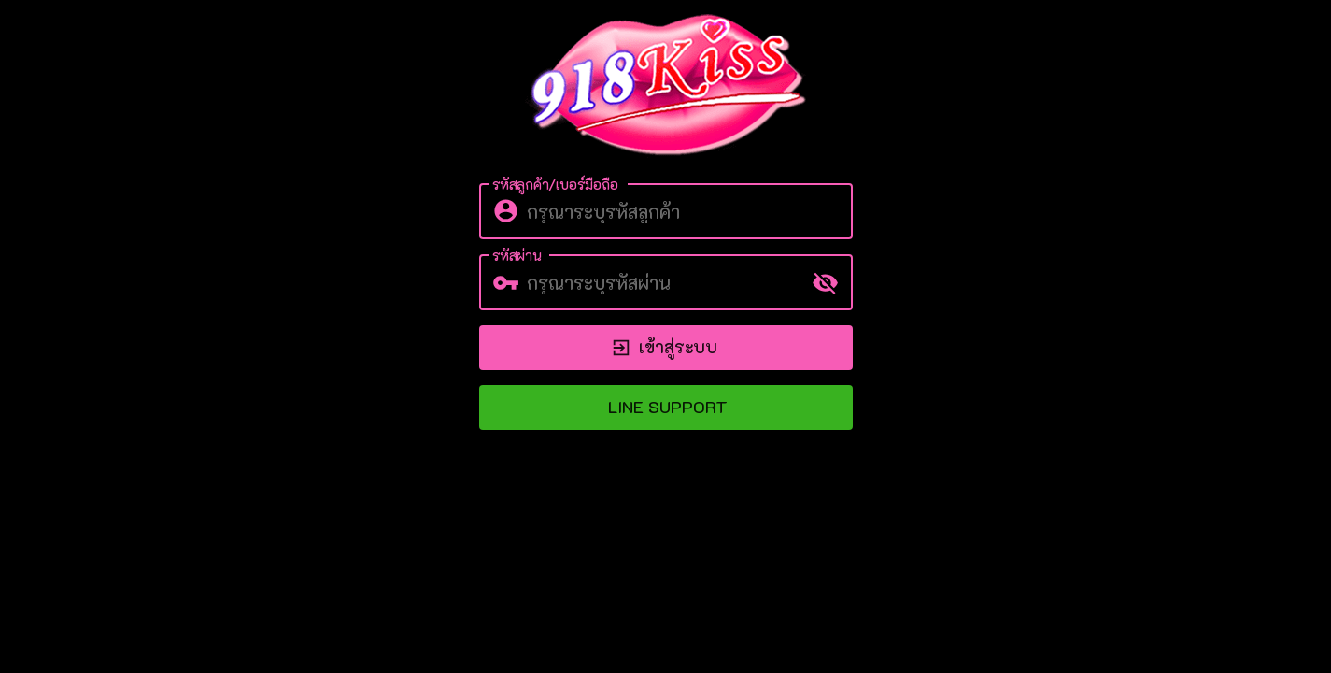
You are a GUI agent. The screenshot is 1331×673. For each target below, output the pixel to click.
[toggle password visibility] (825, 283)
